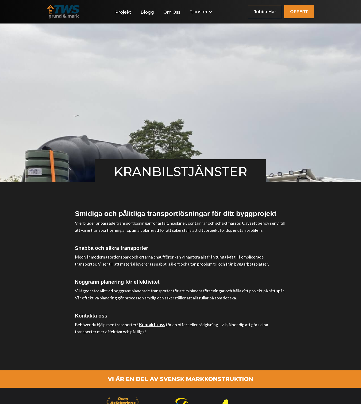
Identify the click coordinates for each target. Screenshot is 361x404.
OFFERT (299, 11)
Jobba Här (265, 11)
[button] (203, 12)
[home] (63, 12)
